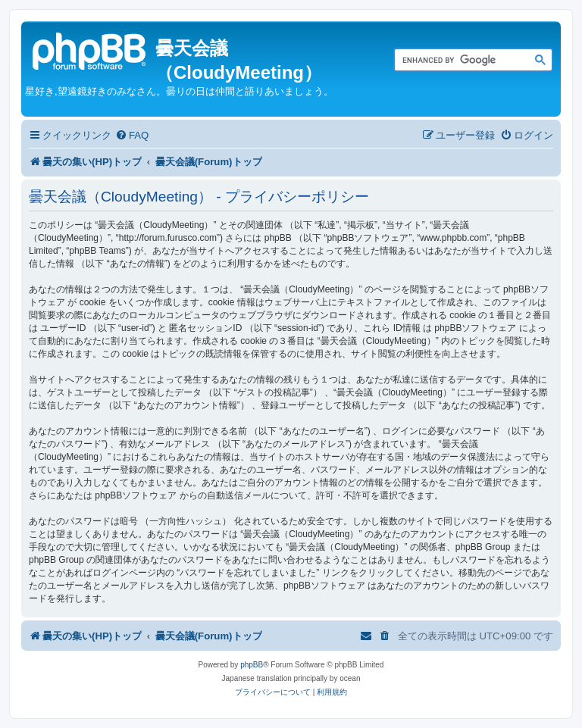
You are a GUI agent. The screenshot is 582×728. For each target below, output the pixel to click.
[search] (456, 60)
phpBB (251, 665)
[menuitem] (132, 135)
